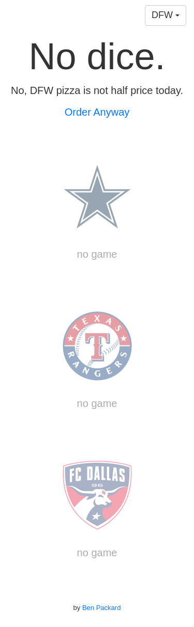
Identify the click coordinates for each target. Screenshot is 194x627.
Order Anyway (97, 112)
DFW (166, 15)
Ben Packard (101, 608)
